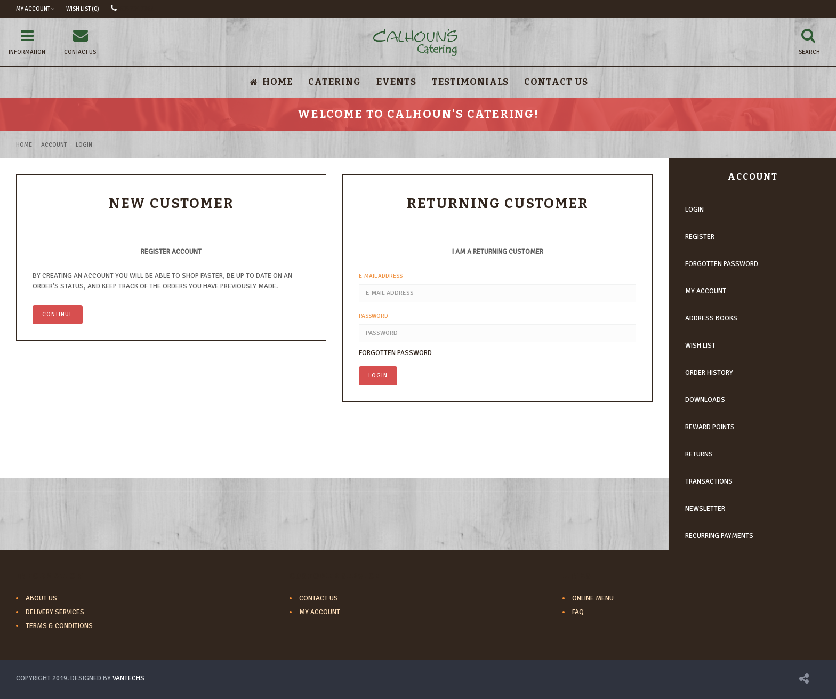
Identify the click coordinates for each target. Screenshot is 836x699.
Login (84, 144)
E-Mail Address (381, 275)
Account (54, 144)
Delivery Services (55, 612)
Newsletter (705, 508)
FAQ (578, 612)
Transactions (709, 481)
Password (373, 315)
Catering (334, 81)
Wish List (700, 345)
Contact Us (556, 81)
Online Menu (593, 598)
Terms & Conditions (59, 626)
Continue (57, 314)
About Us (41, 598)
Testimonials (470, 81)
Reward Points (710, 427)
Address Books (711, 318)
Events (396, 81)
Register (699, 236)
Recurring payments (719, 536)
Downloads (705, 400)
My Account (705, 291)
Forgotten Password (395, 353)
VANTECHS (128, 678)
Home (24, 144)
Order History (709, 372)
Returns (699, 454)
